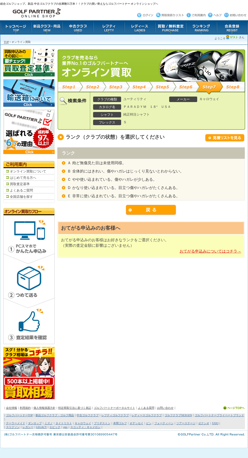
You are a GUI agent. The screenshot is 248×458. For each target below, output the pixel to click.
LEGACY (41, 427)
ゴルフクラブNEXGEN (178, 415)
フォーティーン (164, 423)
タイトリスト (63, 423)
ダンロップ (35, 423)
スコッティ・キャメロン (85, 427)
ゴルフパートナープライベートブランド (219, 415)
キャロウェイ (83, 423)
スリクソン (13, 427)
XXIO (215, 423)
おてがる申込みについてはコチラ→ (210, 251)
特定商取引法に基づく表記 (74, 407)
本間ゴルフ (120, 423)
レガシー (28, 427)
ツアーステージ (186, 423)
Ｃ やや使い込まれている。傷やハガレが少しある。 (112, 179)
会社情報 (11, 407)
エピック (54, 427)
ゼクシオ (203, 423)
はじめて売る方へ (23, 178)
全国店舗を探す (21, 197)
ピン (149, 423)
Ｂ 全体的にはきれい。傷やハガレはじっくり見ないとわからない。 (125, 171)
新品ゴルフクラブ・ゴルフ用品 (54, 415)
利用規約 (25, 407)
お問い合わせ (165, 407)
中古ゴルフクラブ (88, 415)
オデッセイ (136, 423)
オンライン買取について (28, 171)
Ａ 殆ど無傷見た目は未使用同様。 (96, 163)
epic (65, 427)
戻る (151, 210)
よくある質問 (146, 407)
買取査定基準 (20, 184)
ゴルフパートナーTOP (19, 415)
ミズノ (48, 423)
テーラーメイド (15, 423)
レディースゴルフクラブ (147, 415)
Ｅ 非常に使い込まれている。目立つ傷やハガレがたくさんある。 (123, 196)
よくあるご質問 (21, 190)
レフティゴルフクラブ (115, 415)
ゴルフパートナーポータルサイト (114, 407)
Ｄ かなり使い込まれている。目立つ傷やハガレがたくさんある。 (123, 188)
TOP (6, 41)
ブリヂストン (102, 423)
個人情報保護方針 (44, 407)
